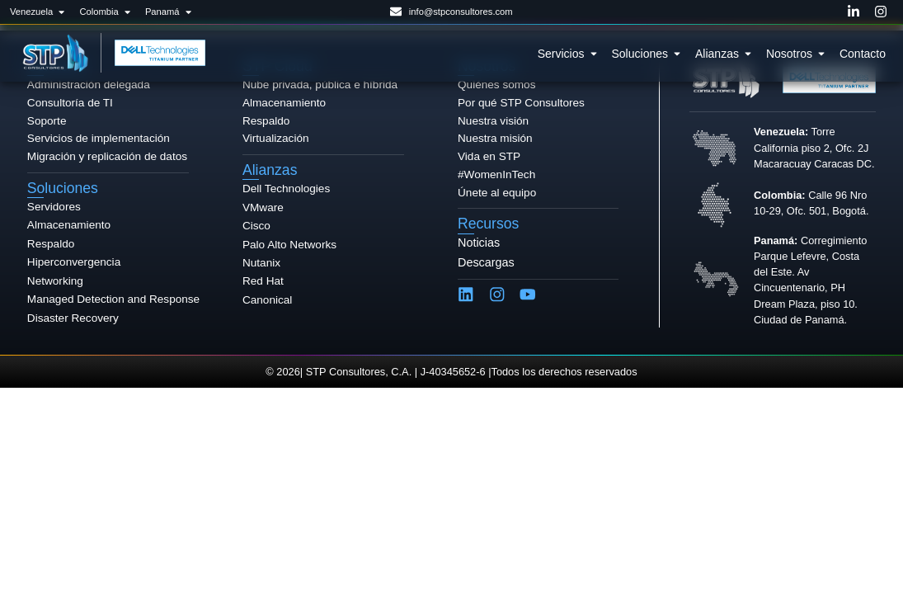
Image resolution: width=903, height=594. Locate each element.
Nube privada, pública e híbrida (319, 84)
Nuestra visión (493, 121)
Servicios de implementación (98, 138)
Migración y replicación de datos (107, 156)
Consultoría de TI (70, 103)
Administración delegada (88, 84)
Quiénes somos (496, 84)
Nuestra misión (495, 138)
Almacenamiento (284, 103)
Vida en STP (489, 156)
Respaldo (265, 121)
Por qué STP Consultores (521, 103)
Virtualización (275, 138)
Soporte (47, 121)
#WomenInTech (496, 174)
